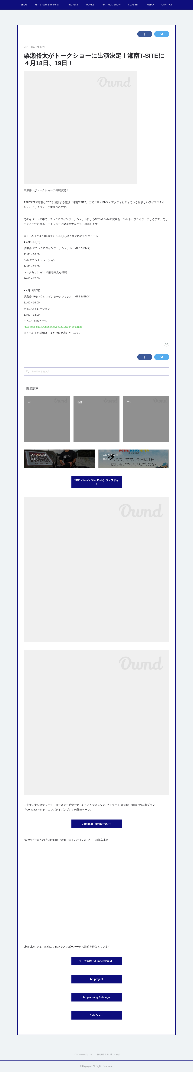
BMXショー (96, 1015)
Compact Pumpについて (97, 823)
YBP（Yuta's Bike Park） (47, 4)
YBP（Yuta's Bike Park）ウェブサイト (96, 482)
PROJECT (72, 4)
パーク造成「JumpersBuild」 (96, 961)
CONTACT (167, 4)
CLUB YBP (133, 4)
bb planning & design (96, 997)
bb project (96, 979)
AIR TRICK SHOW (111, 4)
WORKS (90, 4)
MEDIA (150, 4)
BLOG (24, 4)
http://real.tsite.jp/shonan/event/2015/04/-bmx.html (53, 326)
